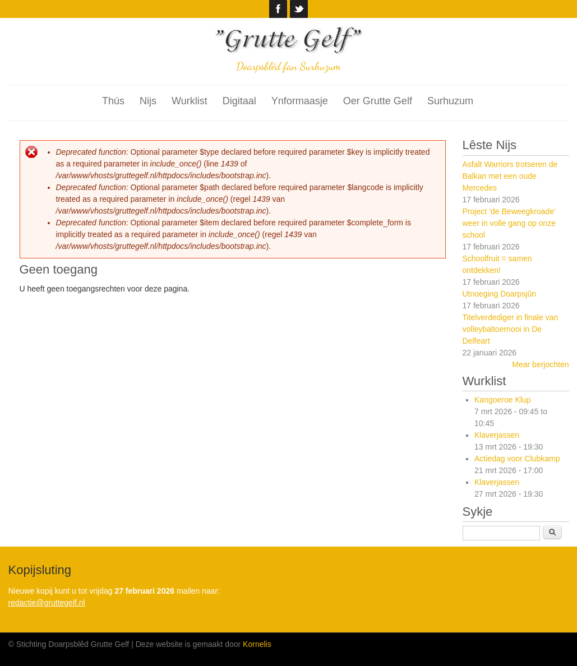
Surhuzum (450, 101)
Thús (113, 101)
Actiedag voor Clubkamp (517, 458)
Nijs (148, 101)
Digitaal (239, 101)
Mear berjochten (540, 364)
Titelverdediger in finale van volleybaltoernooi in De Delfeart (510, 329)
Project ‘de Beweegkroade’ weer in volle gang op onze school (509, 223)
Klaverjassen (496, 435)
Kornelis (257, 644)
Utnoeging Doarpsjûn (500, 293)
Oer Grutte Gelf (377, 101)
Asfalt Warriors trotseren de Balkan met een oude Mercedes (510, 176)
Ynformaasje (299, 101)
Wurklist (189, 101)
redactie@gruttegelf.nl (46, 602)
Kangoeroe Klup (502, 399)
